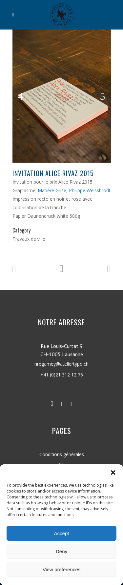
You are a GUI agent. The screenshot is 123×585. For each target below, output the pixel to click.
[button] (113, 472)
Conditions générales (61, 454)
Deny (61, 551)
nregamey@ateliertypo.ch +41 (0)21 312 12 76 (61, 375)
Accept (61, 533)
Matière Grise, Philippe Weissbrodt (74, 190)
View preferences (62, 569)
